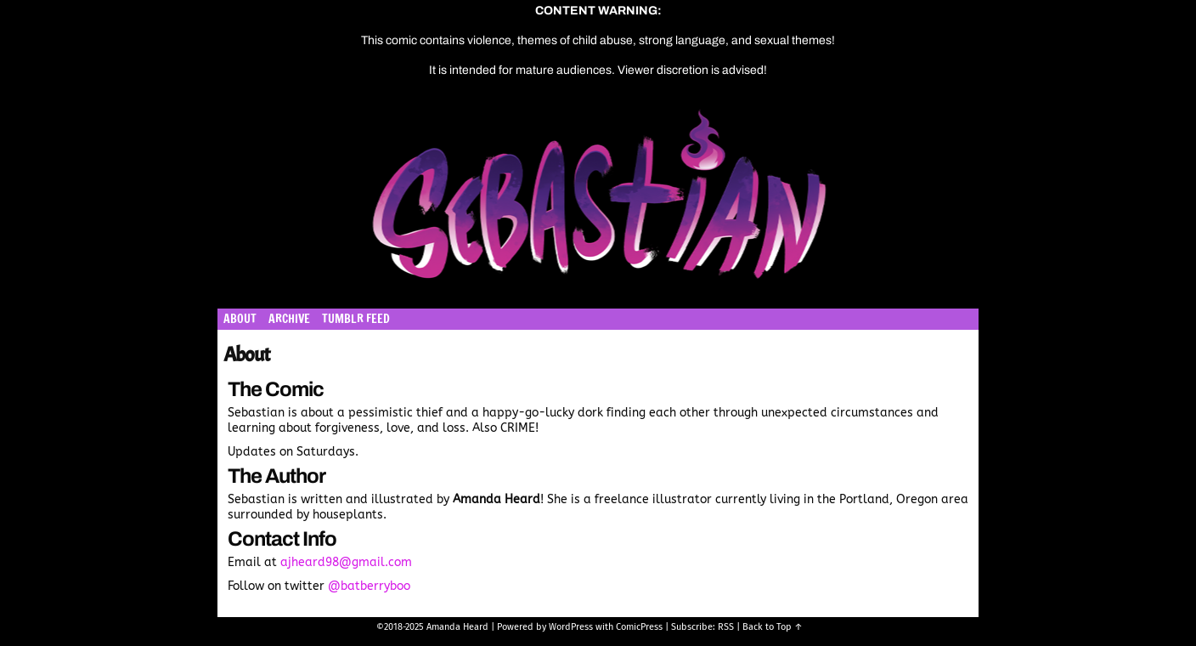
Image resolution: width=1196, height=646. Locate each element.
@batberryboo (369, 586)
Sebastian (679, 204)
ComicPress (639, 626)
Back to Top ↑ (772, 626)
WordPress (571, 626)
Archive (289, 318)
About (240, 318)
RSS (726, 626)
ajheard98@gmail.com (346, 562)
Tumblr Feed (356, 318)
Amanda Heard (457, 626)
